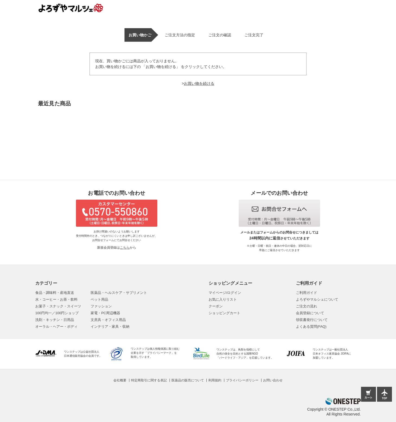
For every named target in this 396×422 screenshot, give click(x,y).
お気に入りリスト (223, 299)
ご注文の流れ (306, 306)
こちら (125, 247)
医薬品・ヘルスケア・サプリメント (119, 293)
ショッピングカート (224, 313)
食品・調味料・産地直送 (54, 293)
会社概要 (119, 380)
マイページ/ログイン (225, 293)
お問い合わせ (273, 380)
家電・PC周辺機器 (105, 313)
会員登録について (310, 313)
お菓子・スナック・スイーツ (58, 306)
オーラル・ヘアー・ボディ (56, 326)
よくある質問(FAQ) (311, 326)
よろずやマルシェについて (317, 299)
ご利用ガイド (306, 293)
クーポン (216, 306)
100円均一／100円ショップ (57, 313)
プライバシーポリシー (242, 380)
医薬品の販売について (187, 380)
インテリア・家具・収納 (110, 326)
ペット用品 (99, 299)
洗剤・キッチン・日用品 (54, 320)
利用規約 (214, 380)
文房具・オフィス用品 (108, 320)
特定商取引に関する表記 (149, 380)
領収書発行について (312, 320)
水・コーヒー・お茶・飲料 (56, 299)
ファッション (101, 306)
